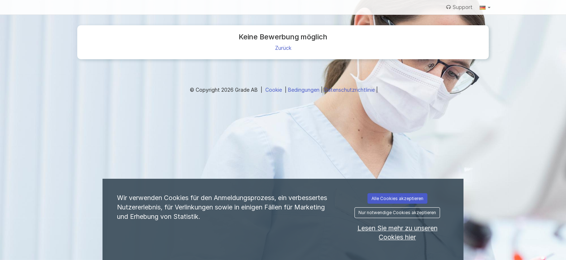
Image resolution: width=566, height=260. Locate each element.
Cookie (274, 90)
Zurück (283, 48)
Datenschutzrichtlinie (350, 90)
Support (459, 7)
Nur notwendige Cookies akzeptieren (397, 212)
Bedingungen (304, 90)
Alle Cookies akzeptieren (397, 198)
